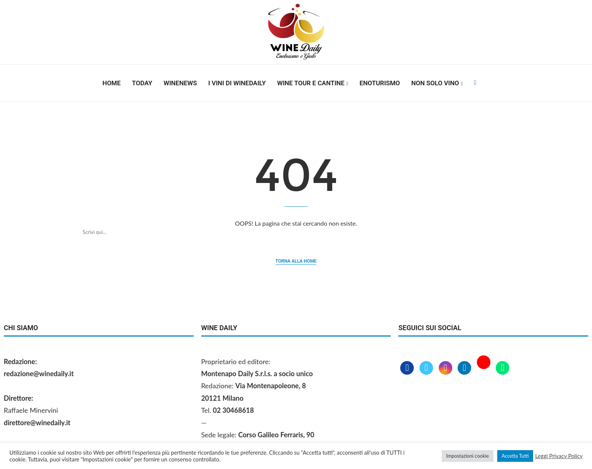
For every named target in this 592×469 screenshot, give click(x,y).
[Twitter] (427, 368)
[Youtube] (484, 368)
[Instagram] (446, 368)
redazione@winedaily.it (39, 373)
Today (142, 83)
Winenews (180, 83)
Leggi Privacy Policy (559, 456)
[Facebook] (475, 83)
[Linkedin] (465, 368)
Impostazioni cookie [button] (467, 456)
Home (111, 83)
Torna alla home (296, 261)
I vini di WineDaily (237, 83)
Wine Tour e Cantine (310, 83)
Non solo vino (435, 83)
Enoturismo (379, 83)
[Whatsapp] (502, 368)
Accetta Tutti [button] (515, 456)
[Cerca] (288, 232)
